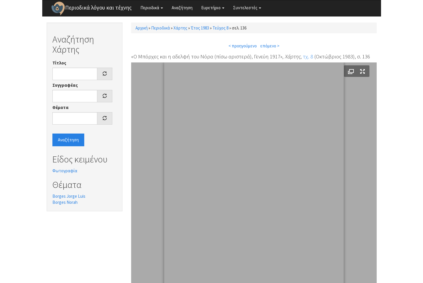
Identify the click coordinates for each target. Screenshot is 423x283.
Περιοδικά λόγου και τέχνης (98, 7)
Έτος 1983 (200, 28)
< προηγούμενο (242, 46)
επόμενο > (269, 46)
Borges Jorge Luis (68, 196)
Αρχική (141, 28)
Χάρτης (180, 28)
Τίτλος (59, 63)
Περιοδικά (151, 7)
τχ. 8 (308, 56)
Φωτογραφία (64, 170)
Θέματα (60, 107)
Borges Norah (65, 202)
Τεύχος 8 (220, 28)
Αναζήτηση (182, 7)
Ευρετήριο (212, 7)
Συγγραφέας (65, 85)
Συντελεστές (247, 7)
